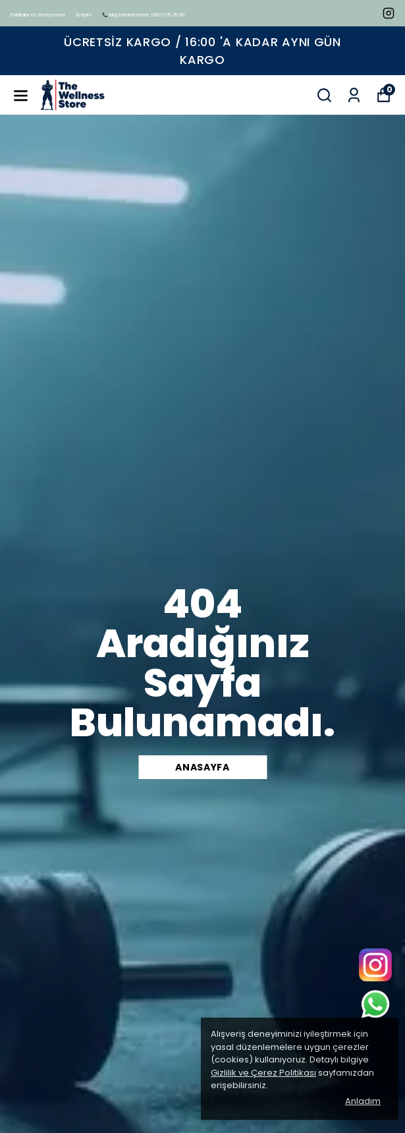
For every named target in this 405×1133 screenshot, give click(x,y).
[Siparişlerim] (354, 95)
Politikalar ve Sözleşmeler (38, 15)
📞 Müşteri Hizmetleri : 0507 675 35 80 (143, 15)
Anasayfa (202, 767)
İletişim (84, 15)
